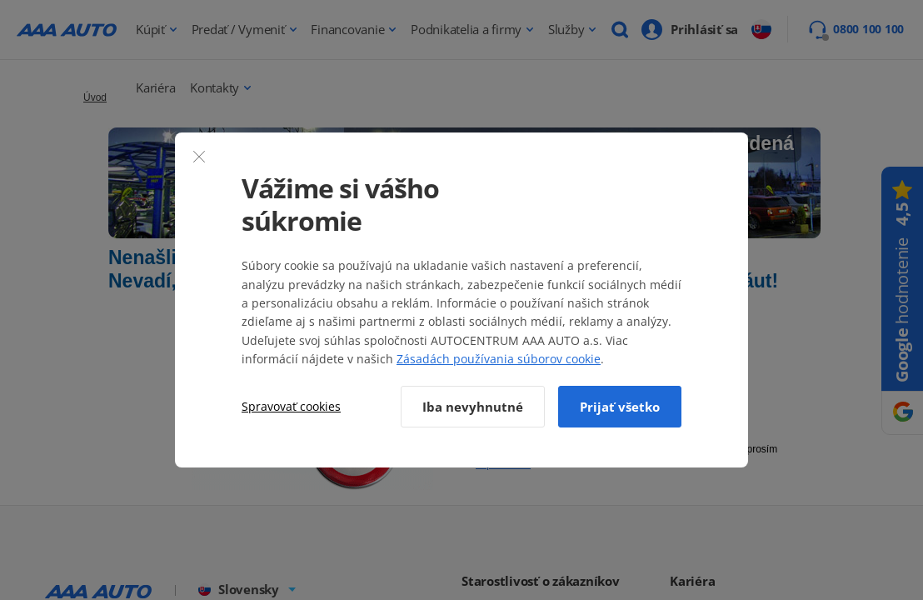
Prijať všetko (620, 406)
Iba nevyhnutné (472, 406)
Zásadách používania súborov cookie (499, 359)
